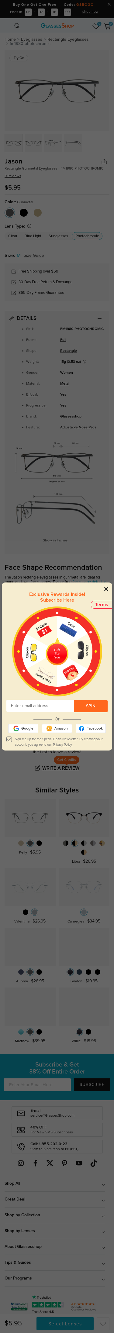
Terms (101, 604)
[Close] (106, 588)
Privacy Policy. (62, 744)
